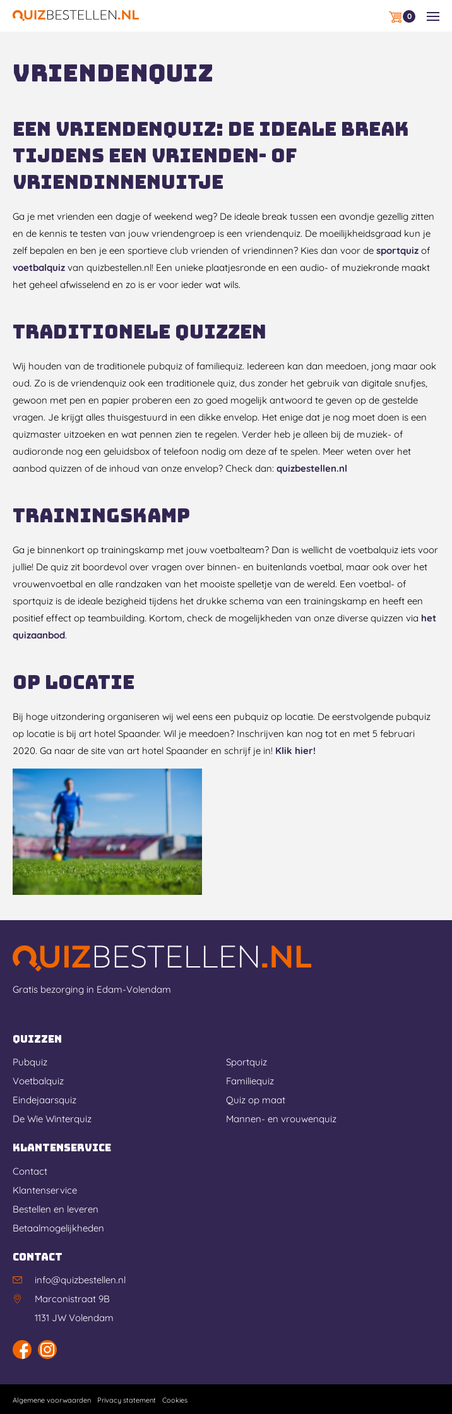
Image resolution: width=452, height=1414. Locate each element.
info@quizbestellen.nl (80, 1280)
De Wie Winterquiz (52, 1119)
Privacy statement (126, 1400)
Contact (30, 1171)
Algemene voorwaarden (52, 1400)
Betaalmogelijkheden (58, 1228)
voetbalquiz (39, 267)
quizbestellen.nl (312, 468)
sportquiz (397, 250)
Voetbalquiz (38, 1081)
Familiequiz (250, 1081)
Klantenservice (45, 1190)
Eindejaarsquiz (44, 1100)
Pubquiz (30, 1062)
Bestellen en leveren (55, 1209)
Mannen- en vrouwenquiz (281, 1119)
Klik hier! (295, 751)
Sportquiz (246, 1062)
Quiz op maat (255, 1100)
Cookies (174, 1400)
